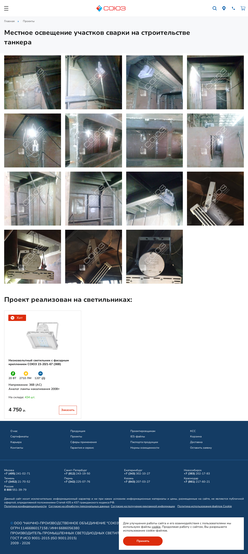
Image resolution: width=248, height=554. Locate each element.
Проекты (29, 21)
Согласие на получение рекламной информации (143, 506)
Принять (143, 541)
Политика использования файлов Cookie (204, 506)
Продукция (77, 431)
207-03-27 (137, 482)
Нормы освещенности (144, 448)
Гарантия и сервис (82, 448)
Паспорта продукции (144, 442)
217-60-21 (197, 482)
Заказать (68, 410)
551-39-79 (15, 490)
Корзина (196, 436)
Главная (9, 21)
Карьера (15, 442)
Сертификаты (19, 436)
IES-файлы (137, 436)
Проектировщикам (142, 431)
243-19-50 (77, 473)
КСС (193, 431)
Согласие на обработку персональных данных (79, 506)
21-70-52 (17, 482)
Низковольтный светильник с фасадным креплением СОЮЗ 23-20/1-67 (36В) (39, 362)
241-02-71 (17, 473)
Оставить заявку (201, 448)
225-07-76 (77, 482)
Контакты (16, 448)
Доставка (196, 442)
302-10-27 (137, 473)
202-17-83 (197, 473)
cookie (156, 527)
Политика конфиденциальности (25, 506)
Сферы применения (83, 442)
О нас (13, 431)
